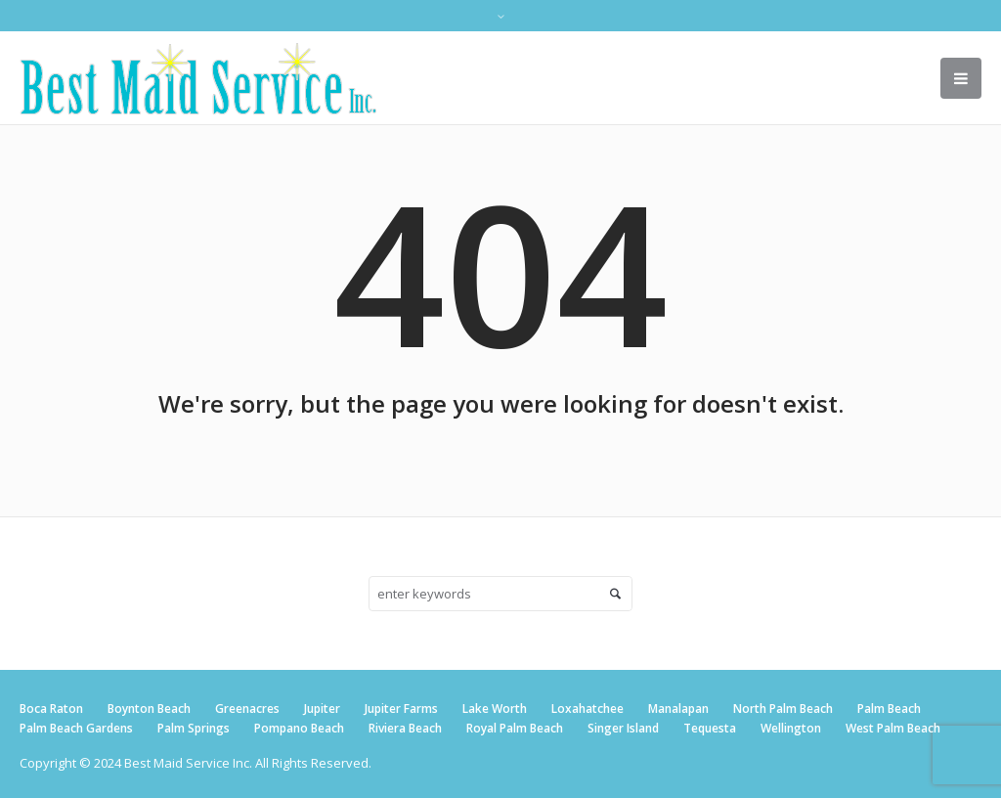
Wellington (791, 728)
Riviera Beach (405, 728)
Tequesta (709, 728)
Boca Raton (51, 708)
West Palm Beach (893, 728)
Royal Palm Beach (514, 728)
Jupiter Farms (401, 708)
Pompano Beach (299, 728)
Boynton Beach (149, 708)
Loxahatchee (587, 708)
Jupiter (322, 708)
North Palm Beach (783, 708)
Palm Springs (193, 728)
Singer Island (623, 728)
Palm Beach (889, 708)
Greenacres (247, 708)
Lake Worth (494, 708)
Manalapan (678, 708)
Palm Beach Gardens (76, 728)
